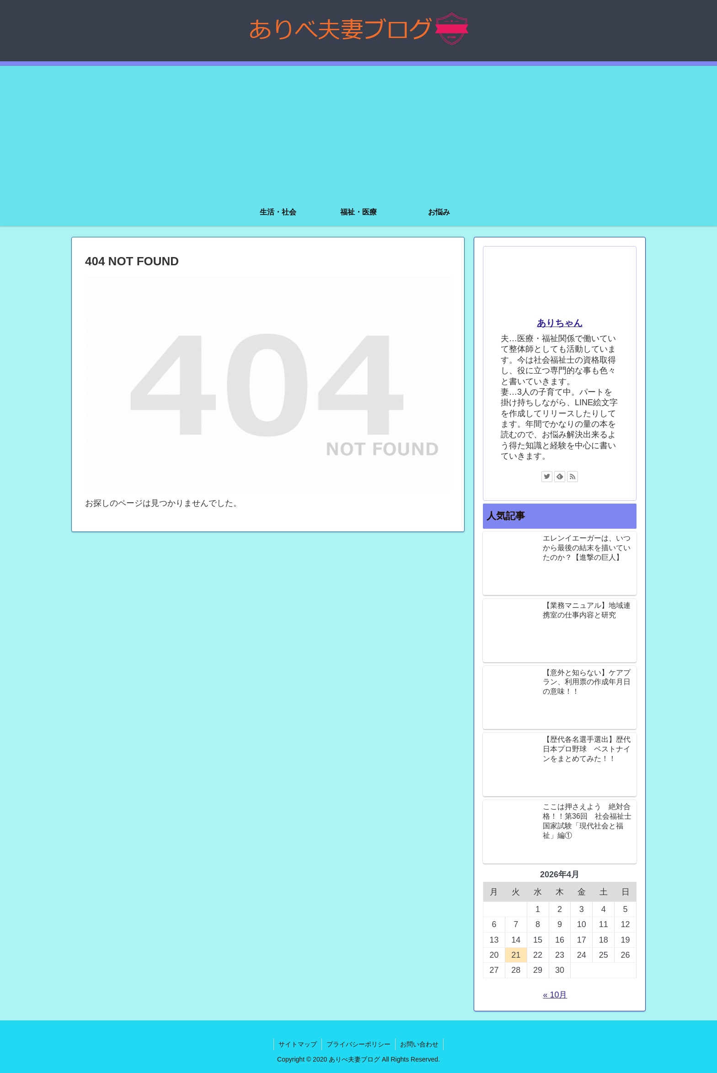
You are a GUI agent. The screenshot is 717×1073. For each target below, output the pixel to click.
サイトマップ (297, 1044)
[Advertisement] (358, 130)
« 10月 (555, 994)
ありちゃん (560, 323)
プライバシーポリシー (358, 1044)
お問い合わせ (419, 1044)
